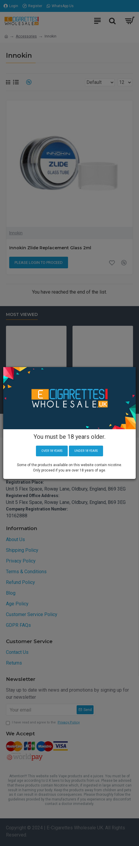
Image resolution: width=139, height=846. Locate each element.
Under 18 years (86, 450)
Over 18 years (51, 450)
